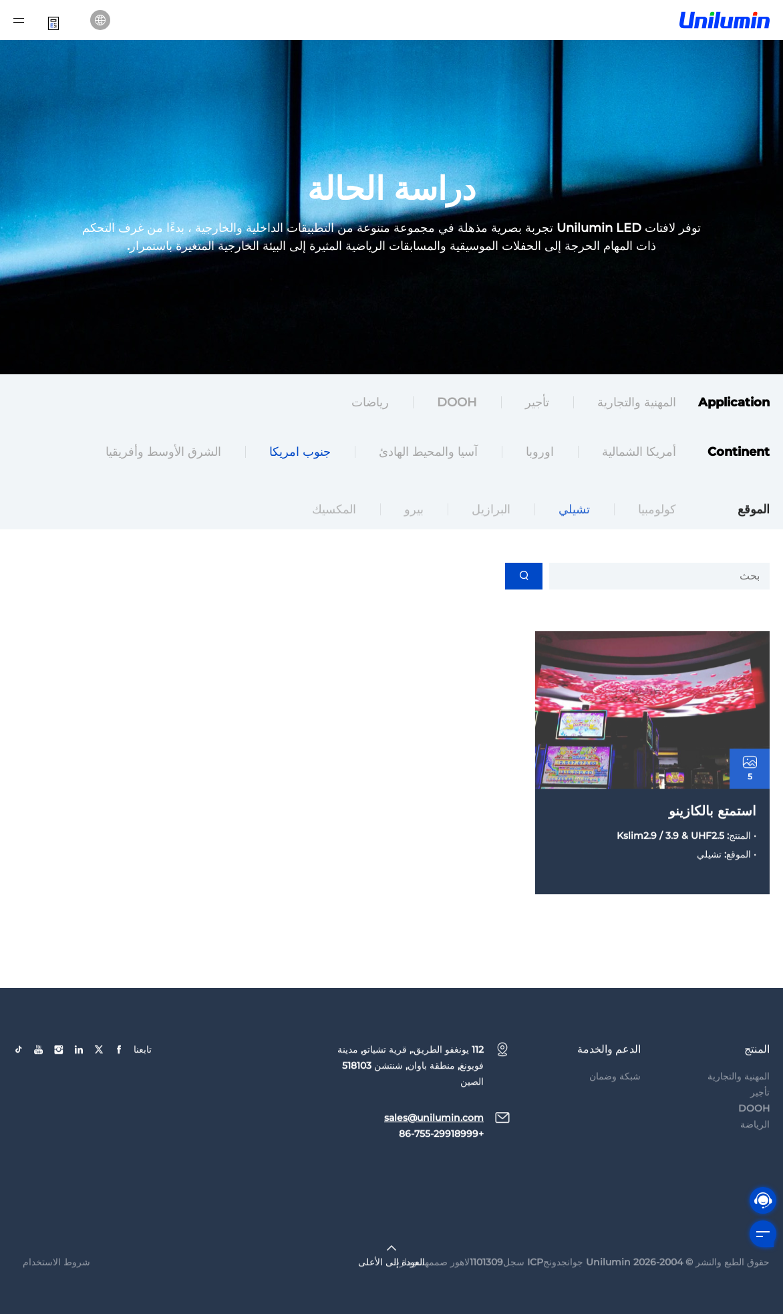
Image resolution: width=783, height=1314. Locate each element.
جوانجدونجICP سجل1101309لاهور (516, 1283)
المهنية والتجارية (636, 404)
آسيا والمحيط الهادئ (428, 453)
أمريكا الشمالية (639, 453)
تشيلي (574, 530)
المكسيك (334, 530)
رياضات (370, 404)
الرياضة (755, 1146)
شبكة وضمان (615, 1097)
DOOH (457, 404)
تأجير (537, 404)
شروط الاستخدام (56, 1283)
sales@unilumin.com (434, 1139)
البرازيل (491, 530)
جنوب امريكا (300, 453)
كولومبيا (657, 530)
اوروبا (540, 453)
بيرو (414, 530)
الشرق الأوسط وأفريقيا (163, 453)
